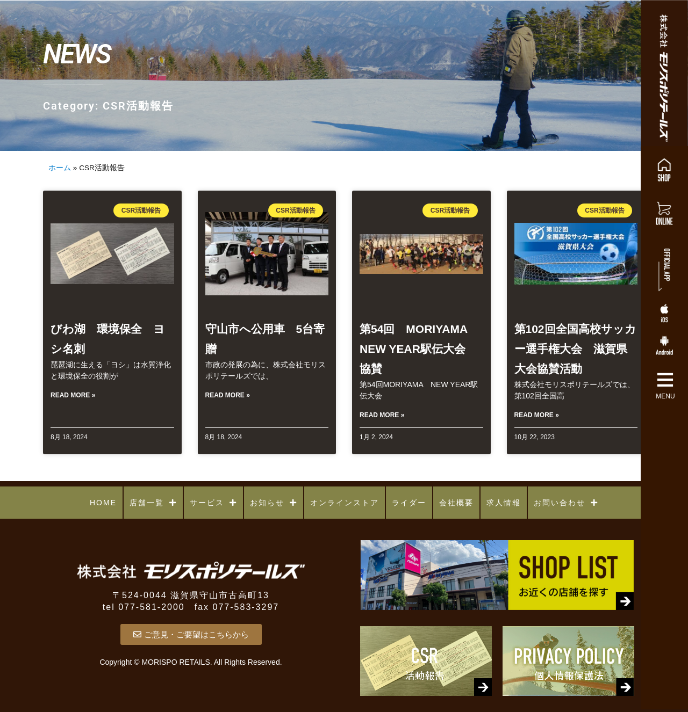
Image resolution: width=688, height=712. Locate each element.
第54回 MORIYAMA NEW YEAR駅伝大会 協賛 (419, 349)
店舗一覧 (153, 502)
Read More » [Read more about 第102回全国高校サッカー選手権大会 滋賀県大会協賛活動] (536, 415)
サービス (213, 502)
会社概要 (456, 502)
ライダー (409, 502)
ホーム (59, 168)
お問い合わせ (566, 502)
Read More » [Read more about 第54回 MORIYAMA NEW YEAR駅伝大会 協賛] (382, 415)
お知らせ (273, 502)
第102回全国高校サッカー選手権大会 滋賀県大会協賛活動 (575, 349)
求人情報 (503, 502)
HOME (103, 502)
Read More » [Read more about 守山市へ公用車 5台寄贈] (227, 395)
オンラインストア (344, 502)
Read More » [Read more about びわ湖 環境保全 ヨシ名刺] (73, 395)
